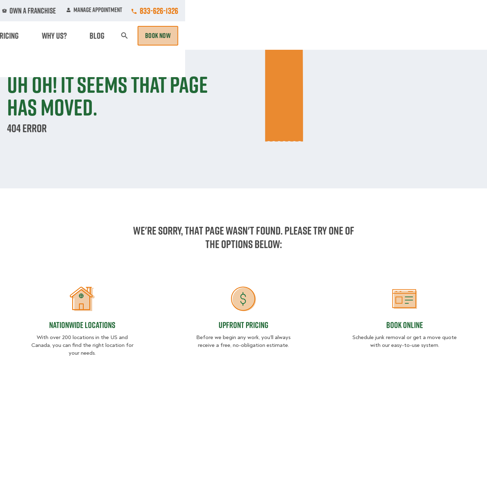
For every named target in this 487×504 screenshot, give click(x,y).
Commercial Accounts (192, 11)
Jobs (144, 11)
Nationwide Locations (82, 325)
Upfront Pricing (243, 325)
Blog (405, 36)
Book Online (404, 325)
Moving (140, 36)
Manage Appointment (396, 11)
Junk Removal (180, 36)
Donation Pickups (236, 36)
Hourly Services (298, 36)
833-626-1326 (460, 11)
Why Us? (376, 36)
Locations (248, 11)
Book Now (459, 36)
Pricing (343, 36)
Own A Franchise (334, 11)
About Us (287, 11)
